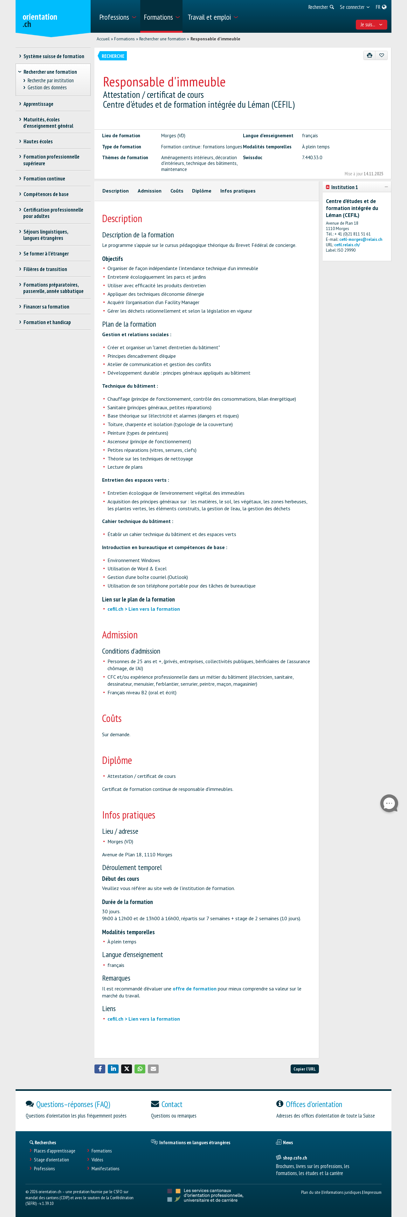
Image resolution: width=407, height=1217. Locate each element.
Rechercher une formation (162, 39)
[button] (99, 1068)
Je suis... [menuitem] (372, 24)
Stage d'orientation (51, 1160)
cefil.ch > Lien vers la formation (143, 609)
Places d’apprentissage (54, 1151)
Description (115, 190)
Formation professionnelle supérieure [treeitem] (51, 160)
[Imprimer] (370, 55)
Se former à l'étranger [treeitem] (46, 253)
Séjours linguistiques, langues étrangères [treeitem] (45, 234)
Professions (44, 1169)
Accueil (103, 39)
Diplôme (201, 190)
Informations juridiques (342, 1192)
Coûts (176, 190)
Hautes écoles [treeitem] (38, 141)
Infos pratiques (238, 190)
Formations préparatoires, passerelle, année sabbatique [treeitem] (53, 288)
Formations (124, 39)
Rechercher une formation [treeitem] (50, 71)
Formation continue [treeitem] (44, 178)
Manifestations (106, 1169)
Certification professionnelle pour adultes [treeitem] (53, 213)
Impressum (373, 1192)
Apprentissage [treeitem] (38, 103)
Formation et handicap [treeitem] (47, 322)
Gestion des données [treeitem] (47, 87)
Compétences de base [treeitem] (46, 194)
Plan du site (311, 1192)
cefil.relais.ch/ (347, 245)
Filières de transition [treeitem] (45, 269)
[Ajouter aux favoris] (381, 55)
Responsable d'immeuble (215, 39)
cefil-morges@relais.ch (360, 239)
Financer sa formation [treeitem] (46, 306)
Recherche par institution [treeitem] (51, 80)
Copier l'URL (304, 1069)
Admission (150, 190)
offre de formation (195, 988)
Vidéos (97, 1160)
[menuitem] (117, 16)
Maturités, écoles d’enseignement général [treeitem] (48, 122)
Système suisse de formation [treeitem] (53, 56)
